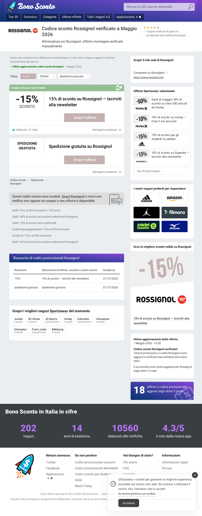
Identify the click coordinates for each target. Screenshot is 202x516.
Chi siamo (130, 462)
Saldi (78, 480)
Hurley (68, 320)
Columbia (84, 320)
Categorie (49, 17)
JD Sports (52, 320)
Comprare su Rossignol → (151, 73)
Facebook (53, 468)
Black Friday (83, 486)
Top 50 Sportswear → (150, 171)
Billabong (58, 331)
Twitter (51, 462)
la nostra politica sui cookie (136, 498)
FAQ (126, 468)
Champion (20, 331)
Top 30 (13, 17)
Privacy (167, 468)
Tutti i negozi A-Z (98, 17)
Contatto (129, 474)
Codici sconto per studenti (93, 474)
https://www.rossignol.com (149, 77)
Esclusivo (30, 17)
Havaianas (103, 320)
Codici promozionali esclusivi (95, 462)
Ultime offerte (71, 17)
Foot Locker (39, 331)
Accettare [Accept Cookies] (129, 507)
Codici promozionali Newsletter (96, 468)
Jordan (18, 320)
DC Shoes (34, 320)
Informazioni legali (175, 462)
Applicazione (125, 17)
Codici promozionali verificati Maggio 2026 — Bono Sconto (38, 7)
